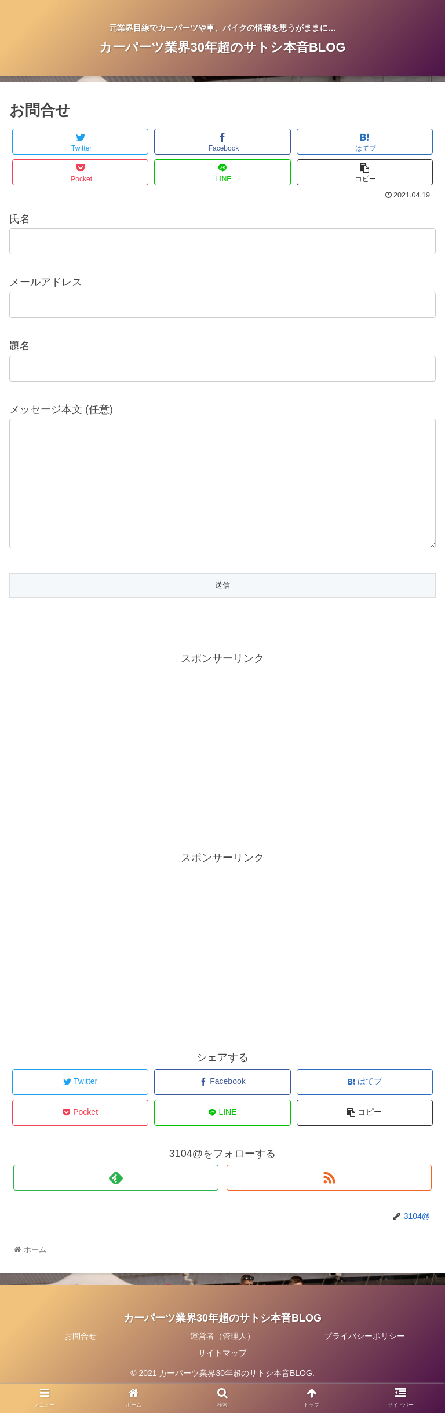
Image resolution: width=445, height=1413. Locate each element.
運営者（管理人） (222, 1359)
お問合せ (80, 1359)
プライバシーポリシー (364, 1359)
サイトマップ (222, 1376)
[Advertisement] (222, 772)
